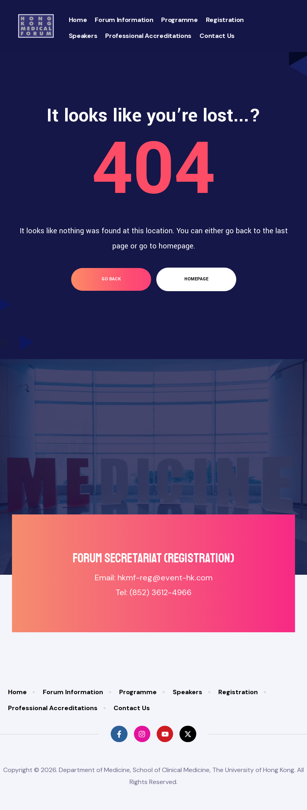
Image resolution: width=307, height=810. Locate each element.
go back (111, 279)
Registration (225, 20)
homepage (196, 279)
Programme (179, 20)
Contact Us (217, 36)
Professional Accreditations (148, 36)
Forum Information (124, 20)
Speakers (83, 36)
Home (78, 20)
